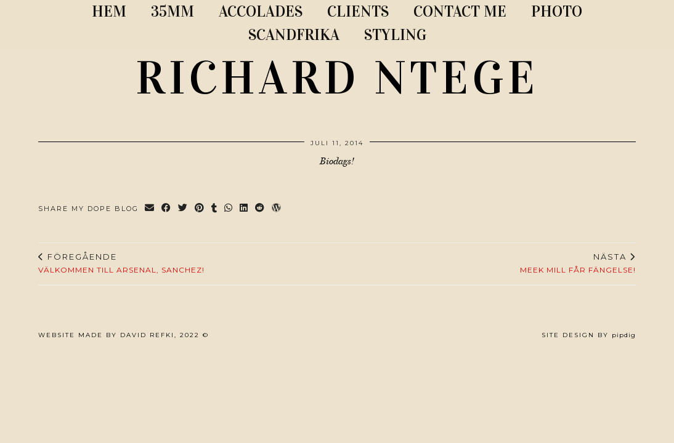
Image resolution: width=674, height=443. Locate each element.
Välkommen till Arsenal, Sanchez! (121, 263)
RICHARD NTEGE (337, 78)
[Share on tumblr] (214, 209)
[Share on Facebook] (166, 209)
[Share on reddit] (260, 209)
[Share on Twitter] (183, 209)
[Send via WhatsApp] (229, 209)
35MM (172, 11)
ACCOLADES (260, 11)
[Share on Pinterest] (200, 209)
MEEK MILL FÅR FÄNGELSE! (578, 263)
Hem (109, 11)
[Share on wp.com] (277, 209)
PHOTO (556, 11)
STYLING (395, 34)
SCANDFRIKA (293, 34)
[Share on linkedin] (244, 209)
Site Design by (589, 335)
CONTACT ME (459, 11)
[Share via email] (150, 209)
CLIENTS (358, 11)
